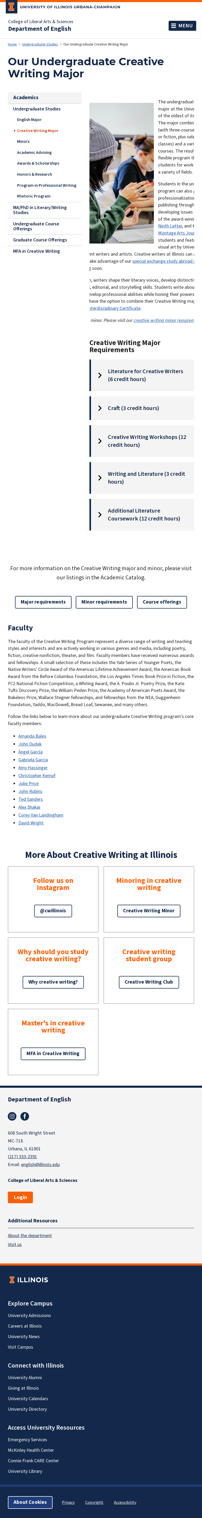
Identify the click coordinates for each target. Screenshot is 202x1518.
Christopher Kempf (36, 775)
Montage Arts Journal (179, 233)
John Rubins (30, 791)
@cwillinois (53, 910)
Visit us (15, 1244)
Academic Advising (34, 152)
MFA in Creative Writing (36, 251)
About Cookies (30, 1502)
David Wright (31, 823)
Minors (23, 141)
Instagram (12, 1116)
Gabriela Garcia (33, 760)
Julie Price (28, 783)
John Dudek (30, 744)
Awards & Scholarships (38, 163)
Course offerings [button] (162, 602)
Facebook (25, 1116)
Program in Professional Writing (46, 185)
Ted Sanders (30, 799)
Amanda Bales (32, 736)
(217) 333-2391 (22, 1156)
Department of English (39, 29)
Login (20, 1197)
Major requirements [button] (43, 602)
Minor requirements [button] (104, 602)
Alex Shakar (29, 807)
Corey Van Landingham (40, 815)
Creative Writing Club (149, 982)
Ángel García (30, 752)
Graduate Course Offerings (40, 240)
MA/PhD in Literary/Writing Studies (40, 210)
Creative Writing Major (37, 131)
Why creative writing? (53, 982)
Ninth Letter (170, 226)
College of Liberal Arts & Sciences (40, 22)
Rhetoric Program (33, 196)
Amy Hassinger (33, 768)
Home (12, 44)
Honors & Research (34, 174)
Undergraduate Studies (40, 44)
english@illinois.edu (40, 1164)
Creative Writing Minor (148, 910)
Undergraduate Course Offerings (36, 226)
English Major (29, 120)
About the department (30, 1235)
